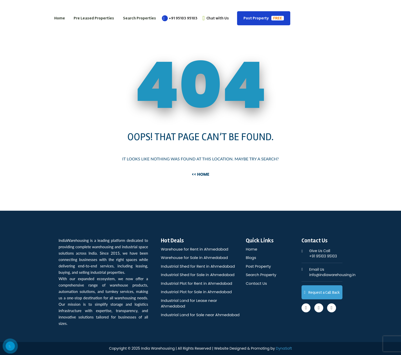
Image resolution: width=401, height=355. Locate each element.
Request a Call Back (322, 292)
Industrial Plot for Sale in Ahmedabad (196, 291)
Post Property (263, 18)
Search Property (261, 274)
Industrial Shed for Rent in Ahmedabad (198, 266)
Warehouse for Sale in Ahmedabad (194, 257)
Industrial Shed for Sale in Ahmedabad (198, 274)
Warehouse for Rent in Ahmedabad (194, 249)
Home (59, 18)
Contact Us (256, 283)
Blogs (251, 257)
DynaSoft (284, 348)
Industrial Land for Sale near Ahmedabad (200, 314)
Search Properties (139, 18)
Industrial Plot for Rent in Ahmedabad (196, 283)
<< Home (200, 174)
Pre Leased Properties (94, 18)
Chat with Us (216, 18)
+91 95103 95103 (179, 18)
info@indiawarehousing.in (332, 272)
